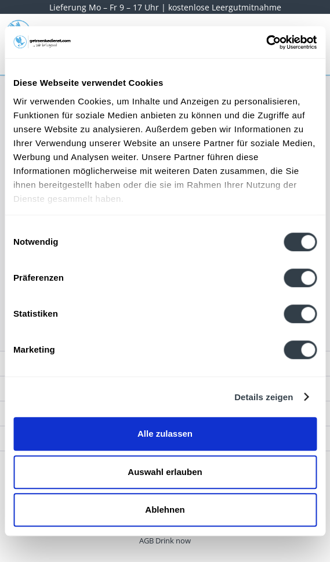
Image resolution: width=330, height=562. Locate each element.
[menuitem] (165, 540)
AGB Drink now (165, 540)
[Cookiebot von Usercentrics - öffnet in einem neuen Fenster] (266, 42)
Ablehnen (164, 509)
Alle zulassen (165, 433)
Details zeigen (263, 397)
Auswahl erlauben (165, 472)
